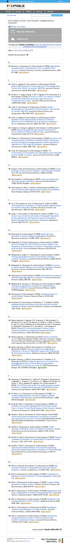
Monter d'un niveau (18, 27)
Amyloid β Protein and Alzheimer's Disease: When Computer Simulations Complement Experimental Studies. (33, 329)
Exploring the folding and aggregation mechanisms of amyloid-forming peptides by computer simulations (34, 417)
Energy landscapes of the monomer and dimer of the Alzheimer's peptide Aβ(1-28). (36, 171)
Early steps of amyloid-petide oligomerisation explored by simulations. (35, 189)
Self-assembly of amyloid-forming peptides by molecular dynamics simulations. (34, 468)
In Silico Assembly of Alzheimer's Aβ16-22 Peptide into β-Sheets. (32, 428)
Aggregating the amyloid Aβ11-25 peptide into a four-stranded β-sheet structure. (35, 68)
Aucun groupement (39, 47)
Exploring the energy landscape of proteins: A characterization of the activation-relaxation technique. (34, 518)
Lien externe (24, 72)
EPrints (29, 541)
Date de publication (42, 45)
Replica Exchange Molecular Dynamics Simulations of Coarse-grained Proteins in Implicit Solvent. (33, 131)
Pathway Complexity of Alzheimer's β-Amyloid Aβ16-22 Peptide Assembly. (36, 438)
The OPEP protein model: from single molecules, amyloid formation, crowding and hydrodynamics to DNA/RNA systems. (35, 386)
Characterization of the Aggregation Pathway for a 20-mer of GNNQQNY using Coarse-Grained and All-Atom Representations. (35, 351)
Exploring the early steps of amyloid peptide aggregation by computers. (36, 276)
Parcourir (39, 11)
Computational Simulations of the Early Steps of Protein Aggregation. (34, 475)
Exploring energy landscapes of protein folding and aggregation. (32, 235)
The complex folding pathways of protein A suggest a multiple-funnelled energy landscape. (33, 396)
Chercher (50, 11)
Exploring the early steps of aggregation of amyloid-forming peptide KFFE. (36, 492)
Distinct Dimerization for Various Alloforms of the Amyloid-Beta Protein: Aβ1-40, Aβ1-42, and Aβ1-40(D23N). (35, 87)
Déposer (29, 11)
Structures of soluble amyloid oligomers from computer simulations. (35, 266)
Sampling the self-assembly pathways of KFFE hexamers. (35, 500)
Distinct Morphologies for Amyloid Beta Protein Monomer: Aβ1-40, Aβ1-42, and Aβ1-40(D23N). (35, 109)
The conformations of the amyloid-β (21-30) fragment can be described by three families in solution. (36, 153)
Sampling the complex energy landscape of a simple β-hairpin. (34, 508)
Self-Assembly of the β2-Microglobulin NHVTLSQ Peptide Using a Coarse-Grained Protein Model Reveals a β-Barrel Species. (34, 406)
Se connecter (11, 15)
